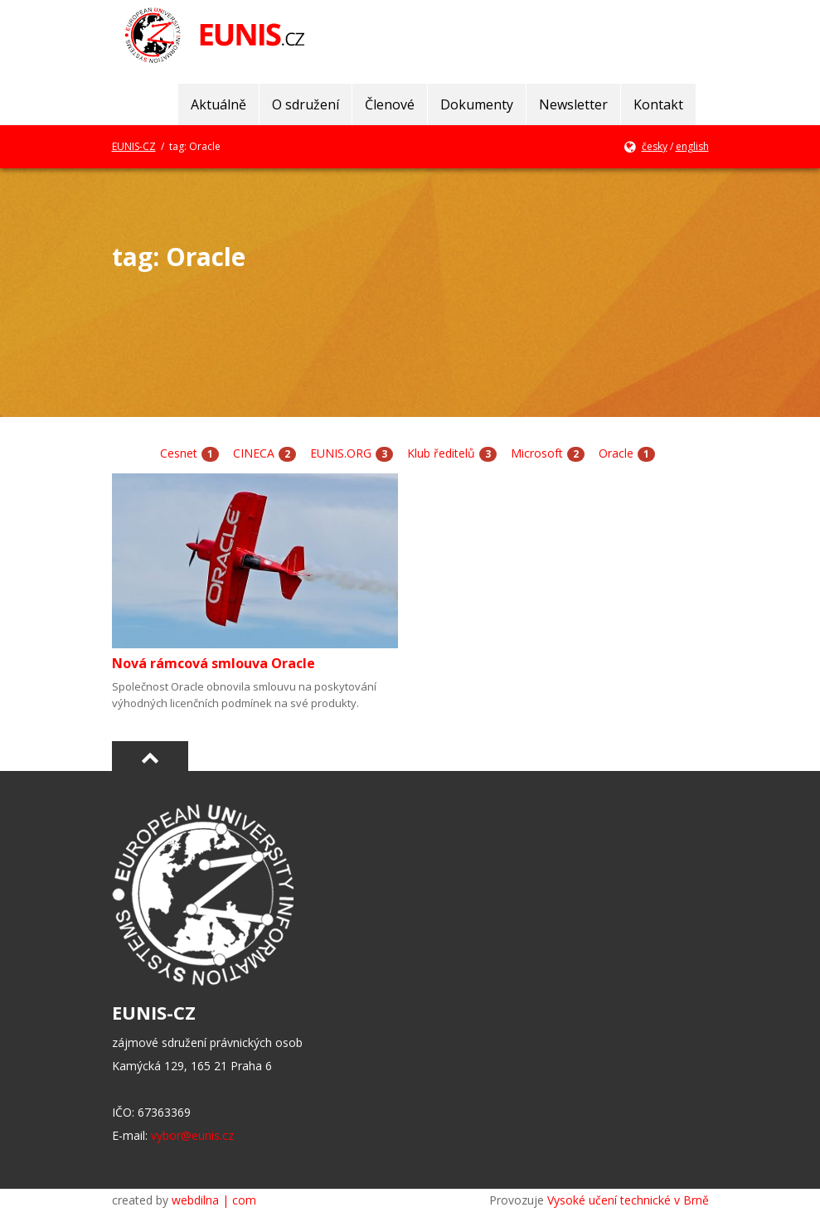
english (692, 146)
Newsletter (573, 104)
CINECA (253, 453)
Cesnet (178, 453)
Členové (390, 104)
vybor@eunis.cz (192, 1135)
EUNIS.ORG (340, 453)
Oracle (616, 453)
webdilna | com (214, 1200)
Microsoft (537, 453)
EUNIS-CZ (134, 146)
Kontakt (658, 104)
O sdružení (305, 104)
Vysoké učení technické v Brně (628, 1200)
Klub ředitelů (441, 453)
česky (654, 146)
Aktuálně (218, 104)
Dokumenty (476, 104)
